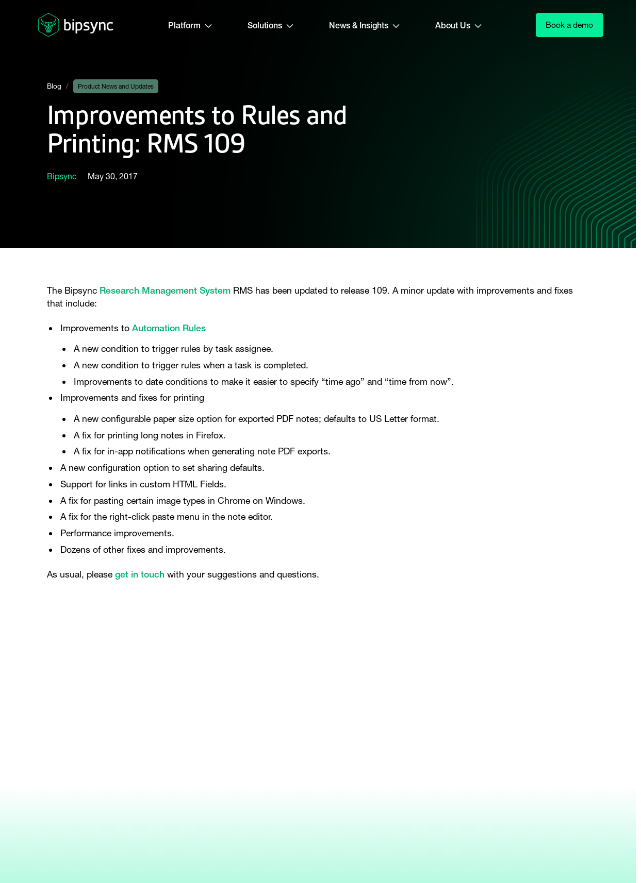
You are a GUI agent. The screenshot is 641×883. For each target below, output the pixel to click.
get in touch (140, 574)
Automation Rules (169, 327)
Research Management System (165, 290)
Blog (54, 86)
